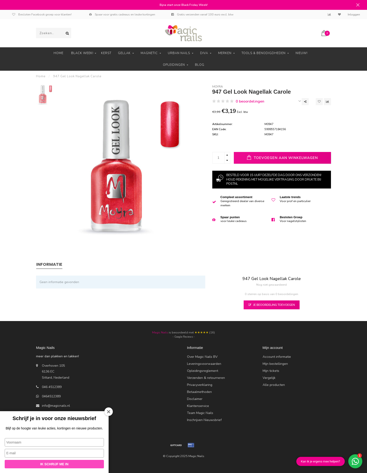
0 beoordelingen (250, 101)
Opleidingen (174, 65)
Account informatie (277, 357)
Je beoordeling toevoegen (271, 305)
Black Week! (82, 53)
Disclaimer (194, 399)
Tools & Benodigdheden (264, 53)
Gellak (124, 53)
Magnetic (149, 53)
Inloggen (354, 14)
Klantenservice (198, 406)
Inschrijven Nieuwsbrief (204, 420)
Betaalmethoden (199, 392)
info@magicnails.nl (56, 405)
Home (58, 53)
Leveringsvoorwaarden (204, 364)
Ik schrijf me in (54, 464)
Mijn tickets (271, 371)
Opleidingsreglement (202, 371)
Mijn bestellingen (275, 364)
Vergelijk (269, 378)
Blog (199, 65)
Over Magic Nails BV (202, 357)
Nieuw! (302, 53)
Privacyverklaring (199, 385)
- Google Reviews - (183, 337)
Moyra (217, 87)
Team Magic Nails (200, 413)
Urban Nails (179, 53)
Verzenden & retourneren (206, 378)
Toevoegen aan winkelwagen (282, 157)
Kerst (106, 53)
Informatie (49, 264)
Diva (204, 53)
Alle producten (274, 385)
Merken (224, 53)
